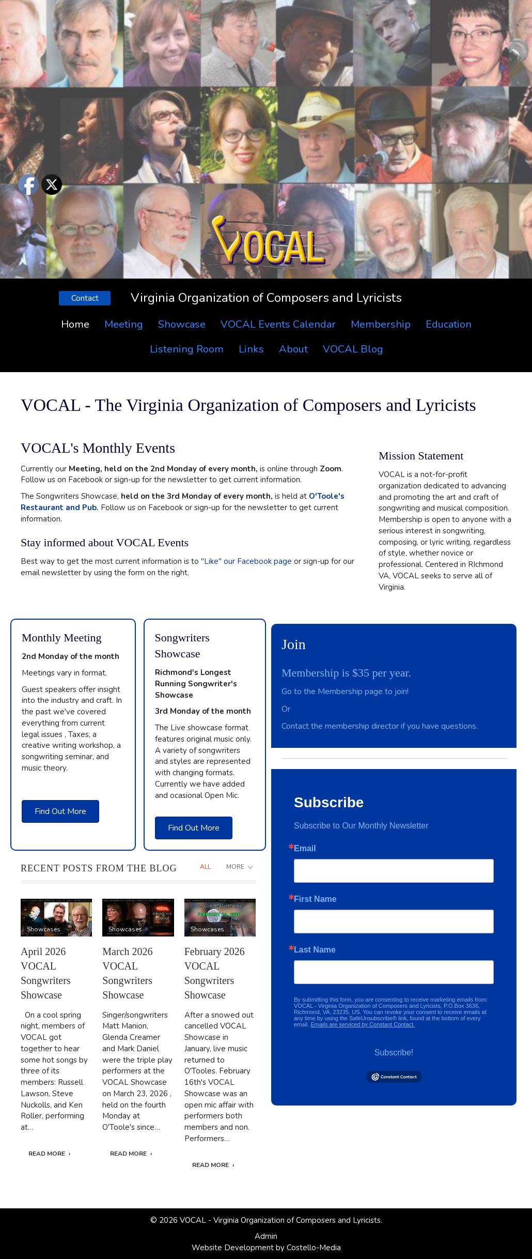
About (293, 349)
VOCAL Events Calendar (278, 324)
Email (305, 849)
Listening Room (187, 349)
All (205, 867)
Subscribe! (394, 1052)
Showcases (43, 929)
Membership (381, 324)
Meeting (123, 324)
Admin (266, 1236)
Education (449, 324)
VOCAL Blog (353, 349)
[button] (85, 298)
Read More (46, 1153)
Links (251, 349)
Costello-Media (314, 1247)
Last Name (315, 950)
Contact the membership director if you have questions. (379, 726)
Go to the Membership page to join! (345, 691)
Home (75, 324)
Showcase (182, 324)
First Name (315, 899)
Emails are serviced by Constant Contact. (362, 1024)
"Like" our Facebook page (246, 561)
